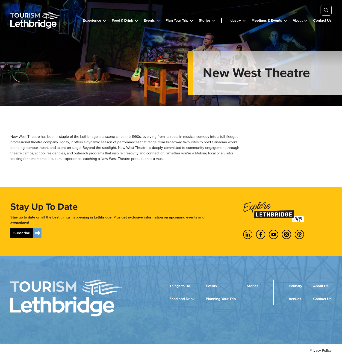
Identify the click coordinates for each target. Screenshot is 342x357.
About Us (321, 286)
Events (211, 286)
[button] (94, 20)
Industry (295, 286)
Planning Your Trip (221, 298)
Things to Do (179, 286)
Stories (253, 286)
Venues (295, 298)
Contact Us (322, 298)
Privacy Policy (321, 350)
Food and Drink (182, 298)
